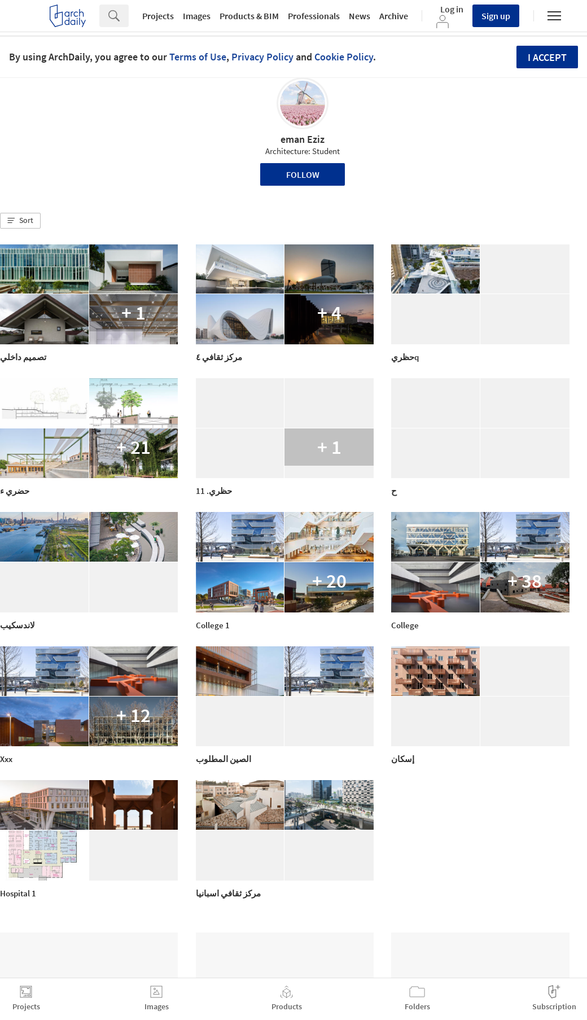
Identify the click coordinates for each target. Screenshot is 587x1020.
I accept (547, 57)
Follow (302, 174)
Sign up (495, 15)
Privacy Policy (262, 56)
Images (197, 15)
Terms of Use (197, 56)
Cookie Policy (343, 56)
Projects (158, 15)
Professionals (314, 15)
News (359, 15)
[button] (20, 221)
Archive (393, 15)
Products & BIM (249, 15)
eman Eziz (303, 139)
